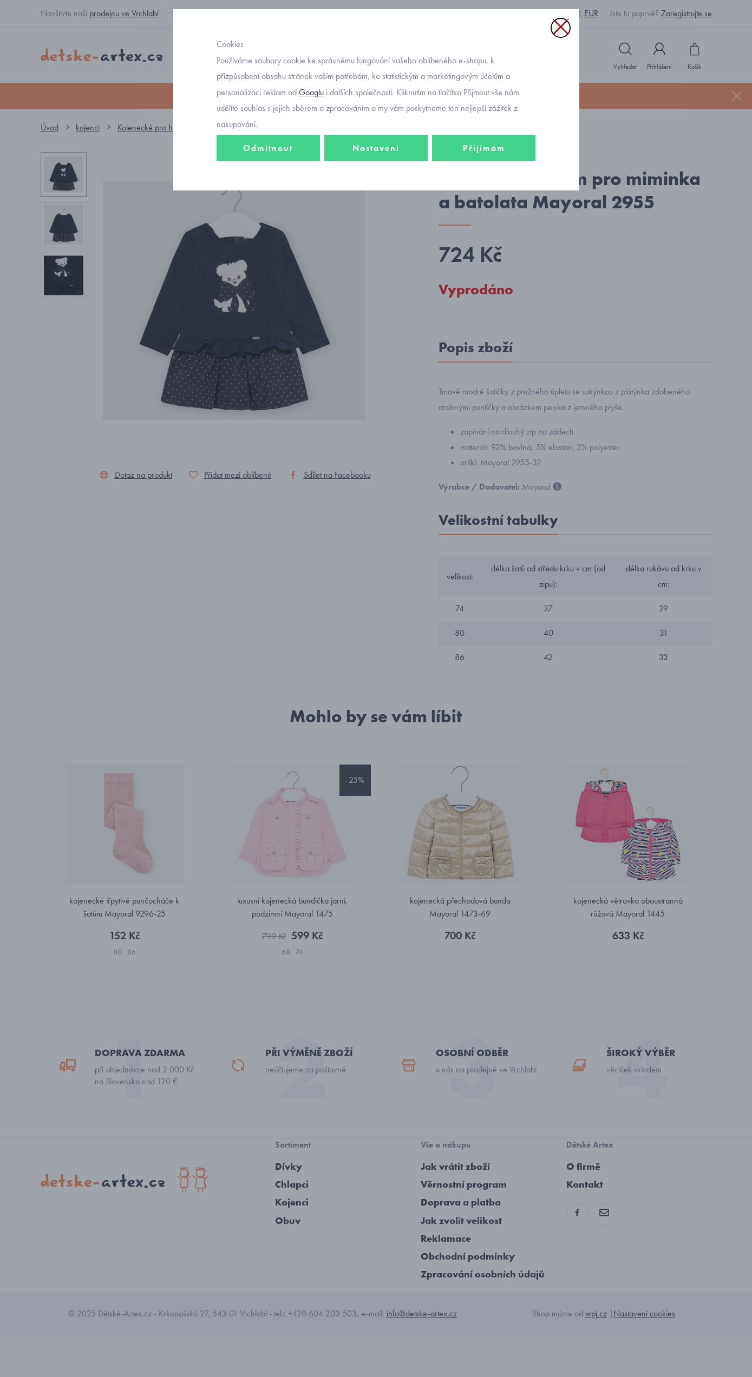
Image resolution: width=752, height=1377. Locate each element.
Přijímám (484, 220)
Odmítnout (268, 220)
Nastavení (376, 220)
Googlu (311, 164)
